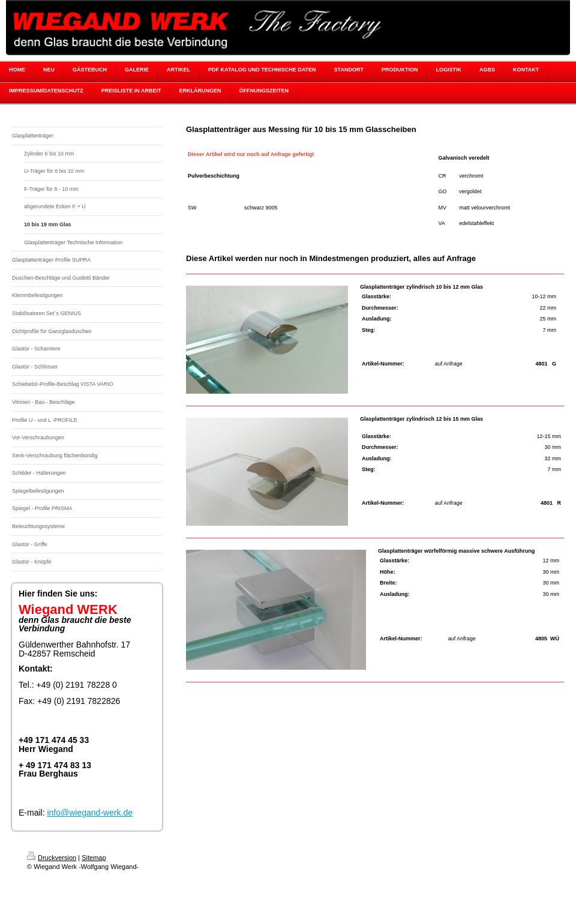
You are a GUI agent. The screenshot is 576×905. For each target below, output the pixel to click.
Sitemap (94, 857)
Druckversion (51, 857)
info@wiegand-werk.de (90, 812)
